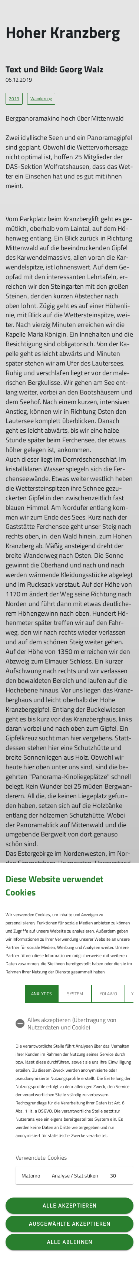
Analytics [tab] (41, 993)
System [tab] (75, 993)
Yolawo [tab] (108, 993)
